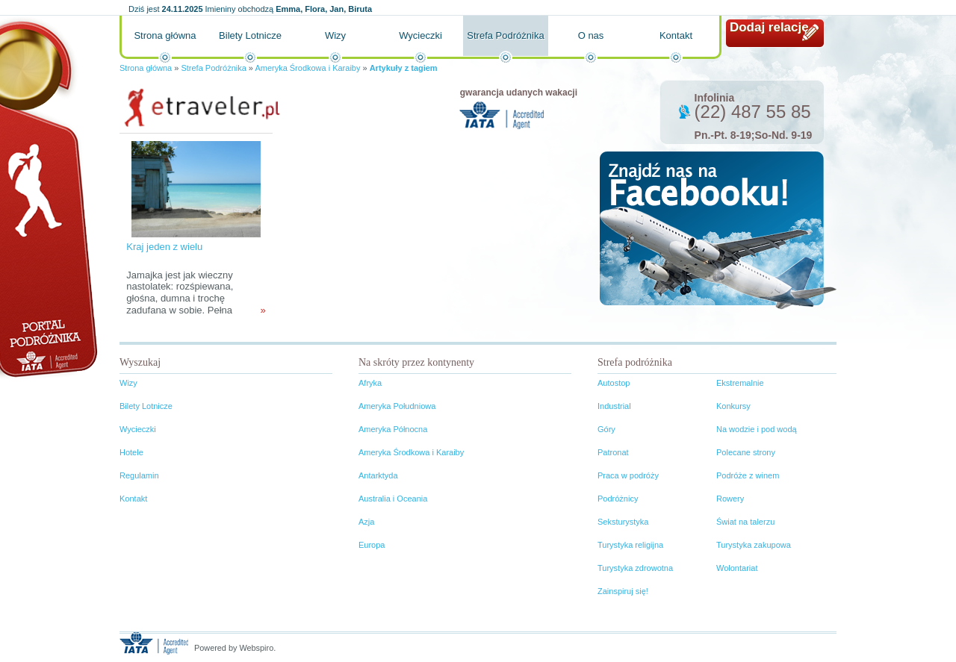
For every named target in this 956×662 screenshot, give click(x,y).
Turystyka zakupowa (753, 544)
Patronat (613, 452)
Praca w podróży (628, 475)
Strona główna (165, 35)
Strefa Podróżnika (505, 35)
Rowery (730, 498)
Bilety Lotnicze (250, 35)
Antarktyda (378, 475)
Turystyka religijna (630, 544)
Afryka (370, 382)
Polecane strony (745, 452)
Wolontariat (736, 567)
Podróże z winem (747, 475)
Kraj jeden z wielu (164, 246)
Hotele (131, 452)
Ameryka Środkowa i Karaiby (307, 67)
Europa (371, 544)
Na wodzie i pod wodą (756, 429)
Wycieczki (420, 35)
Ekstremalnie (740, 382)
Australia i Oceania (392, 498)
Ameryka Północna (392, 429)
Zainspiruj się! (623, 591)
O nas (591, 35)
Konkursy (733, 406)
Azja (366, 521)
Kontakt (675, 35)
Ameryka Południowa (396, 406)
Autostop (614, 382)
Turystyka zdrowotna (635, 567)
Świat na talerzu (745, 521)
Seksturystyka (623, 521)
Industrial (614, 406)
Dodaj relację (769, 27)
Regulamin (139, 475)
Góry (606, 429)
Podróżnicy (618, 498)
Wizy (335, 35)
